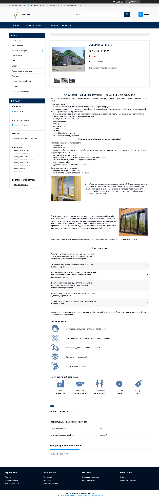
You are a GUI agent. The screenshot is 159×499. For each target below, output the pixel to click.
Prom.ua (91, 493)
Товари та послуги (33, 25)
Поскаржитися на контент (74, 496)
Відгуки (15, 86)
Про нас (54, 25)
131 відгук (119, 2)
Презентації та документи (23, 71)
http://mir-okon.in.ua (21, 185)
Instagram (47, 480)
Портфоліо (16, 40)
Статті (14, 66)
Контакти (67, 25)
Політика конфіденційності (93, 496)
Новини (15, 61)
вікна (79, 95)
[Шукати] (127, 14)
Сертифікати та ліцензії (22, 81)
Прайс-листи (17, 56)
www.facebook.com (12, 483)
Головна (16, 25)
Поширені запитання (20, 91)
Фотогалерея (17, 46)
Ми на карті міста (88, 480)
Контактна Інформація (90, 477)
